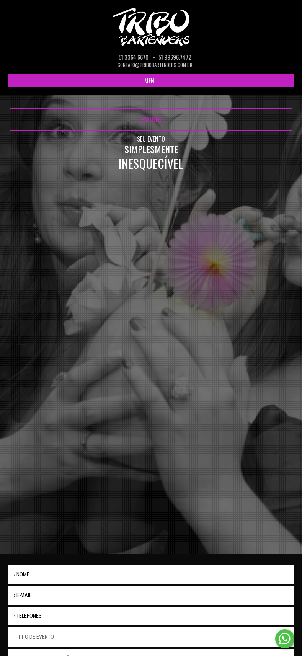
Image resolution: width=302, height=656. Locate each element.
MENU (151, 80)
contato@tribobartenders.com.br (155, 65)
